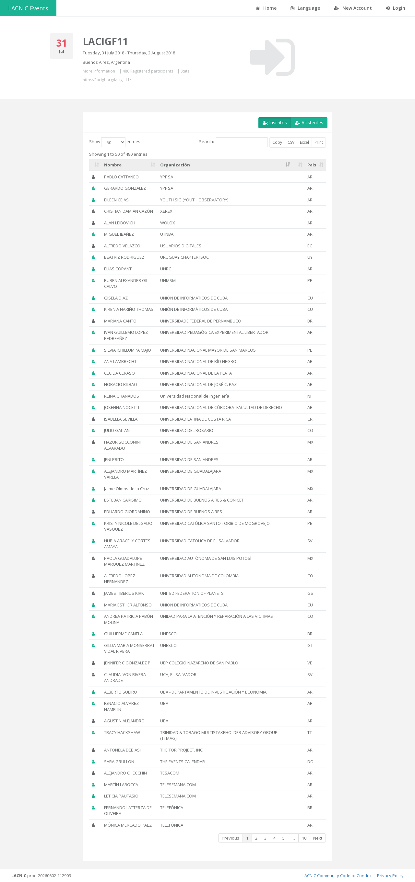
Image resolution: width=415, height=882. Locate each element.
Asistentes (309, 122)
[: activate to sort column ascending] (95, 165)
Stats (185, 71)
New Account (353, 8)
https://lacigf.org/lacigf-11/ (107, 80)
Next (317, 838)
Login (395, 8)
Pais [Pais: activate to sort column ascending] (311, 165)
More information (99, 71)
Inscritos (275, 122)
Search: (233, 142)
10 (304, 838)
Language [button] (305, 8)
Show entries (114, 142)
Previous (230, 838)
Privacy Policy (390, 875)
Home (266, 8)
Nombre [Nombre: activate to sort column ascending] (113, 165)
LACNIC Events (28, 8)
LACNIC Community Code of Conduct (337, 875)
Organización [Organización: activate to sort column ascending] (175, 165)
